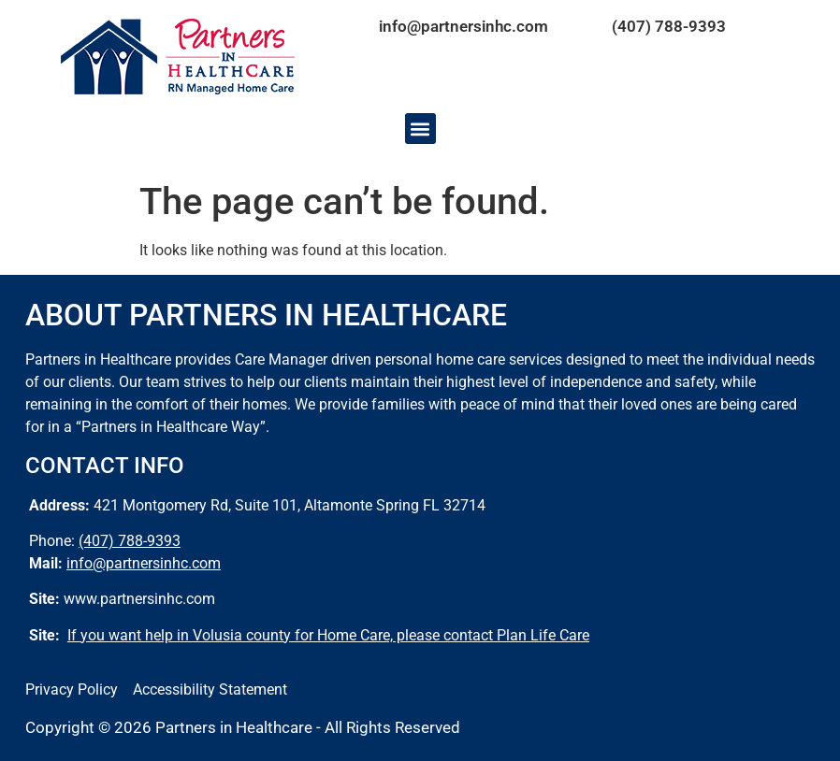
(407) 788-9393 (669, 26)
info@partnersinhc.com (463, 26)
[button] (420, 128)
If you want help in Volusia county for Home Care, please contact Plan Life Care (328, 635)
